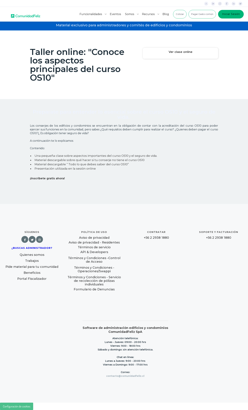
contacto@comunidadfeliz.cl (125, 375)
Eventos (115, 14)
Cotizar (180, 14)
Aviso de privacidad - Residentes (94, 242)
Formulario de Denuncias (94, 289)
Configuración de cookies (16, 406)
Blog (165, 14)
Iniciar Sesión (231, 14)
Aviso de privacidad (94, 238)
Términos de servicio (94, 247)
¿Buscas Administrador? (31, 247)
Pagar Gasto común (202, 14)
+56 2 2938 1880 (156, 238)
